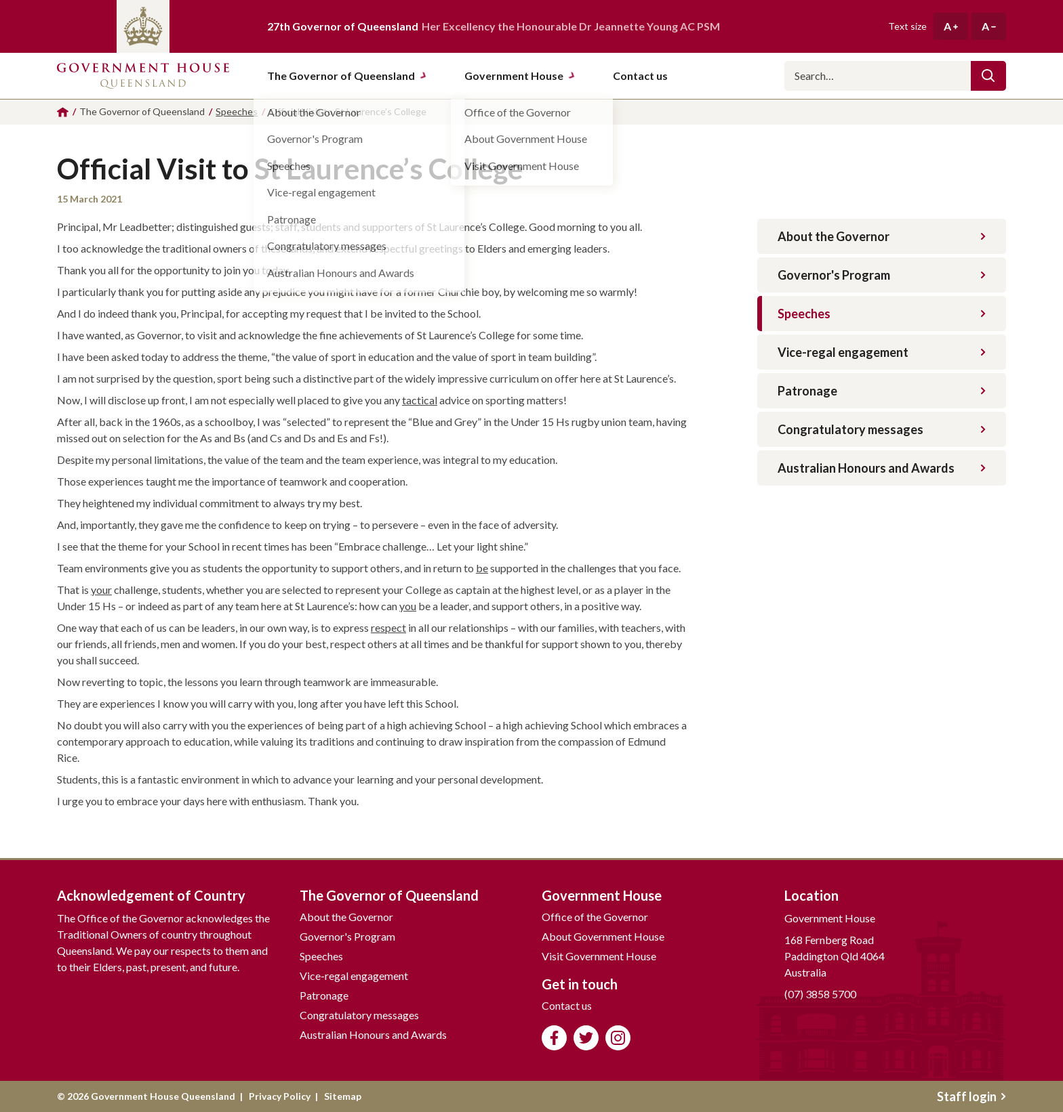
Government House (520, 75)
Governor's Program (882, 275)
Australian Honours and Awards (882, 468)
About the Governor (882, 236)
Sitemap (342, 1096)
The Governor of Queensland (347, 75)
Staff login (971, 1096)
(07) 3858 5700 (820, 993)
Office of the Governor (595, 916)
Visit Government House (599, 955)
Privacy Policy (279, 1096)
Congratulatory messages (882, 429)
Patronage (882, 390)
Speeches (882, 313)
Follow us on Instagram (618, 1038)
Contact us (567, 1005)
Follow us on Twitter (586, 1038)
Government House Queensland (143, 76)
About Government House (603, 936)
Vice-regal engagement (882, 352)
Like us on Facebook (554, 1038)
